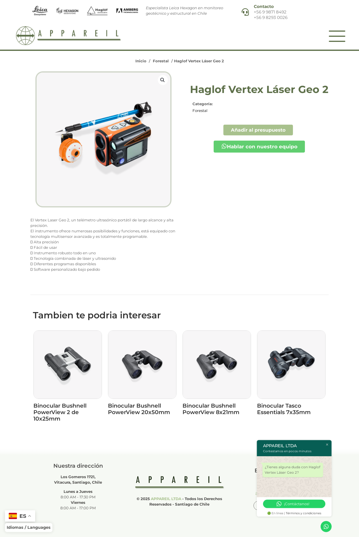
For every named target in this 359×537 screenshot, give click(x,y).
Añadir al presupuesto (258, 130)
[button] (163, 80)
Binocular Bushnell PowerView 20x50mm (139, 409)
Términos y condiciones (303, 513)
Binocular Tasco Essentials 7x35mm (284, 409)
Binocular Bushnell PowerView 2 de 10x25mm (60, 412)
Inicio (140, 61)
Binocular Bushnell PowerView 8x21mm (210, 409)
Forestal (161, 61)
